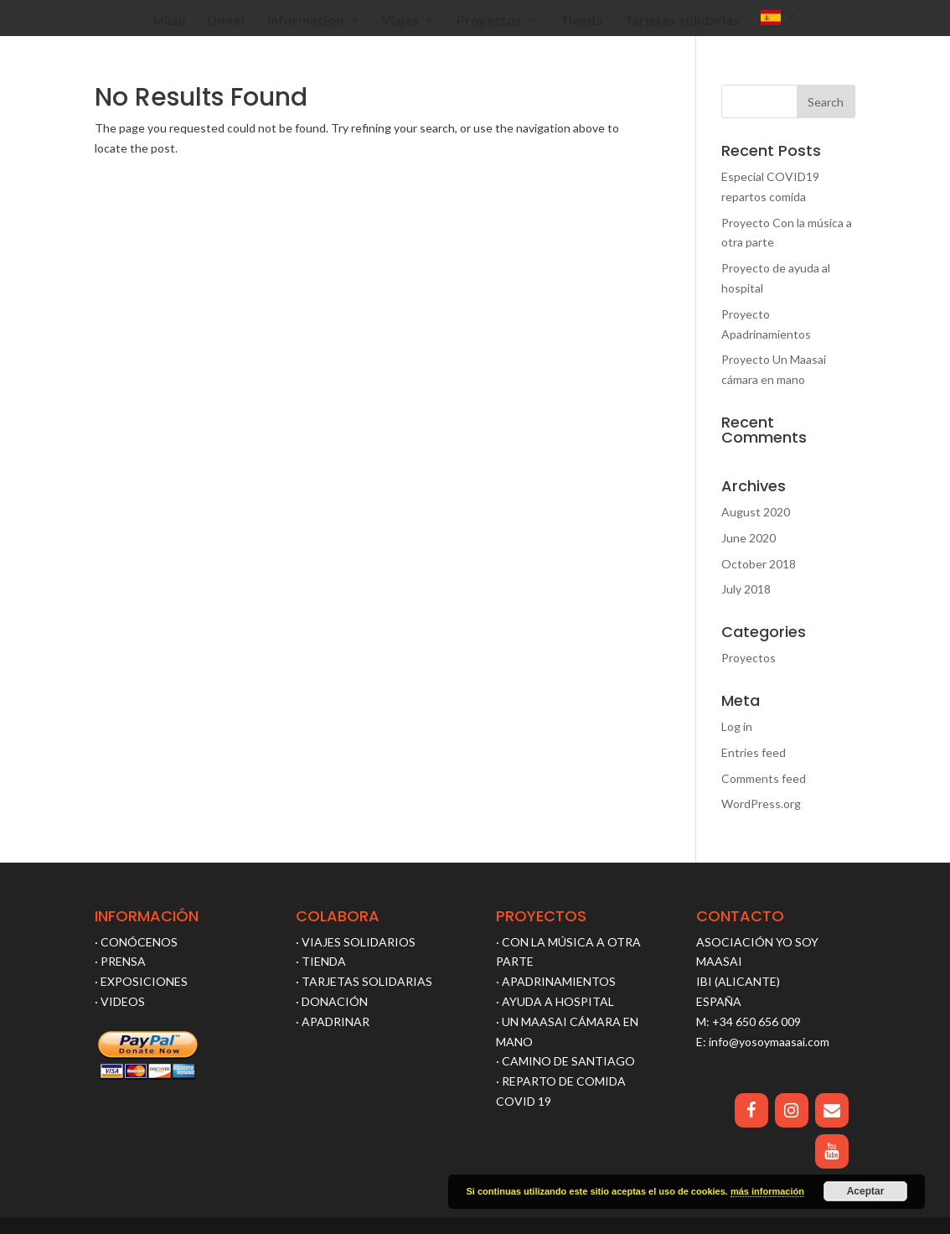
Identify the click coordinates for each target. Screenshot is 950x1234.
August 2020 (755, 512)
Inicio (169, 21)
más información (767, 1191)
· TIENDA (321, 961)
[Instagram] (791, 1110)
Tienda (581, 21)
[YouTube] (832, 1151)
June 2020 (748, 538)
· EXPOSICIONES (141, 981)
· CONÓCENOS (136, 942)
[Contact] (832, 1110)
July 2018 (746, 589)
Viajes (400, 21)
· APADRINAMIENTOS (556, 981)
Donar (226, 21)
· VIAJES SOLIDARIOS (356, 942)
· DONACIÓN (332, 1001)
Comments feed (763, 778)
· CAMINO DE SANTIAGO (565, 1061)
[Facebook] (751, 1110)
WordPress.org (761, 803)
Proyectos (489, 21)
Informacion (305, 21)
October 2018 (758, 564)
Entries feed (753, 752)
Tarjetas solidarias (682, 21)
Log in (736, 726)
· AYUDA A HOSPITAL (555, 1001)
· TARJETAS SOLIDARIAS (364, 981)
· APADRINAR (332, 1021)
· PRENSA (120, 961)
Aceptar (866, 1191)
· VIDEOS (120, 1001)
